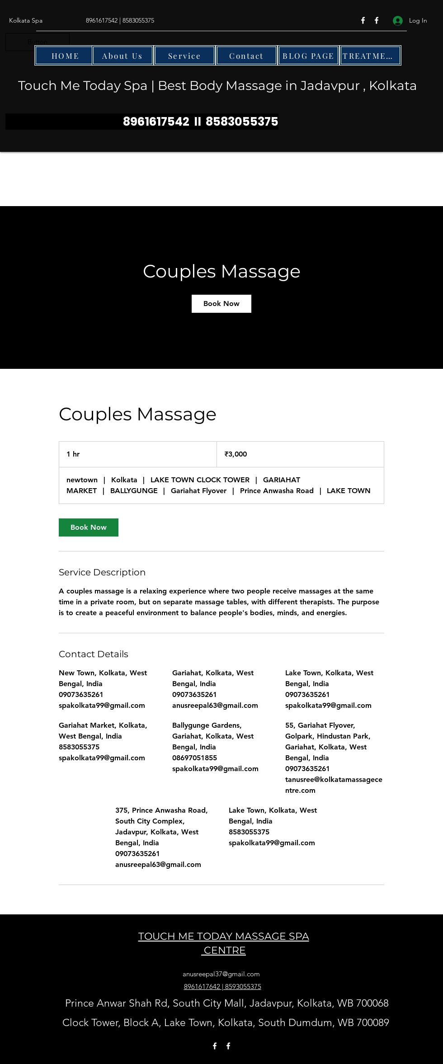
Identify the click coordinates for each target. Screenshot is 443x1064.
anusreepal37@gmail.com (221, 974)
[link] (221, 304)
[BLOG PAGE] (308, 55)
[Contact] (247, 55)
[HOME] (65, 55)
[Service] (185, 55)
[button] (37, 42)
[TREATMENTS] (370, 55)
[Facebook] (363, 20)
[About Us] (123, 55)
